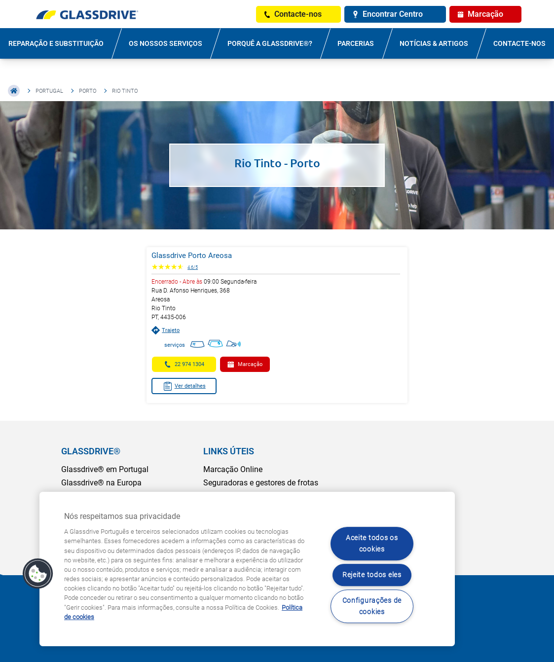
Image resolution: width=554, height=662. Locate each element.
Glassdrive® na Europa (101, 482)
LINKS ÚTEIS (228, 451)
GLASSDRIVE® (90, 451)
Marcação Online (232, 469)
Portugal (49, 91)
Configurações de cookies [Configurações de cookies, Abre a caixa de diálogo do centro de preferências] (372, 606)
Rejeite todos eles (372, 575)
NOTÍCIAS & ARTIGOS (434, 43)
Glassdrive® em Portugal (104, 469)
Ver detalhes (184, 386)
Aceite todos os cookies (372, 543)
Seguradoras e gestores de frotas (260, 482)
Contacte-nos (519, 43)
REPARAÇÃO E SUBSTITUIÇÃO (56, 43)
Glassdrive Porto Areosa (191, 255)
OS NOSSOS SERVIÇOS (165, 43)
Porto (87, 91)
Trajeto (165, 330)
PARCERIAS (355, 43)
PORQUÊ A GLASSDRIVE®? (269, 43)
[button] (38, 573)
